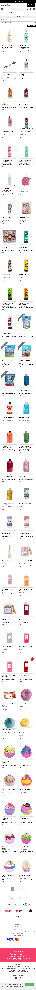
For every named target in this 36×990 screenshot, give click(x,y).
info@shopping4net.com (18, 959)
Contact (19, 968)
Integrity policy (21, 970)
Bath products (30, 13)
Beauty (10, 13)
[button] (34, 9)
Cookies (13, 970)
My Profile (11, 967)
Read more (26, 988)
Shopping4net (4, 13)
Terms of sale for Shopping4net (18, 972)
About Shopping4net (29, 968)
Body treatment (22, 13)
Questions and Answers (22, 967)
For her (15, 13)
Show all (22, 889)
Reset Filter (31, 25)
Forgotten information (9, 968)
